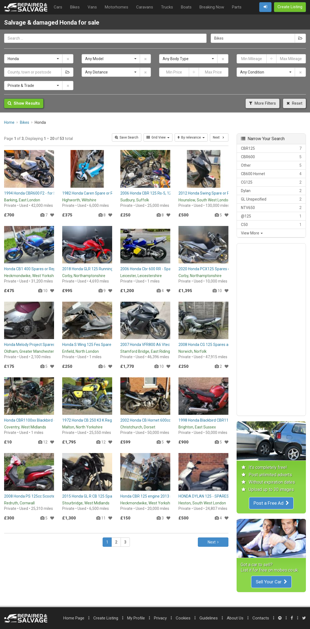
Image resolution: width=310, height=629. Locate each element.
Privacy (160, 618)
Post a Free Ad (271, 503)
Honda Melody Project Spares (29, 344)
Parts (237, 7)
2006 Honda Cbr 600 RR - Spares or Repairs (157, 269)
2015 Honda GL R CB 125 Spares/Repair (96, 496)
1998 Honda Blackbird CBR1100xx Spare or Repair (221, 420)
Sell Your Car (271, 581)
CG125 (271, 182)
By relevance (191, 137)
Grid (158, 137)
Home (73, 618)
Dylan (271, 190)
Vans (92, 7)
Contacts (260, 618)
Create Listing (105, 618)
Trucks (167, 7)
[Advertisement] (271, 330)
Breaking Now (211, 7)
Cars (58, 7)
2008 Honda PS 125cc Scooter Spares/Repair (43, 496)
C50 (271, 224)
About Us (235, 618)
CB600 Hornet (271, 174)
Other (271, 165)
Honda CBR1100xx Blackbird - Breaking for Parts (45, 420)
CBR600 (271, 157)
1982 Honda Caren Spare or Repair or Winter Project (106, 193)
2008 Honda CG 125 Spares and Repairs (212, 344)
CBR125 (271, 148)
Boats (186, 7)
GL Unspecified (271, 199)
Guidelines (208, 618)
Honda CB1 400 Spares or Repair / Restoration (44, 269)
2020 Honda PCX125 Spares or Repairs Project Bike (222, 269)
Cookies (183, 618)
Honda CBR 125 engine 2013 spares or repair (158, 496)
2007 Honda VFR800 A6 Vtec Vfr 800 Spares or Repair (166, 344)
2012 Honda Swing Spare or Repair (208, 193)
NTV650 (271, 207)
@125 (271, 216)
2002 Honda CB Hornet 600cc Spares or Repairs (161, 420)
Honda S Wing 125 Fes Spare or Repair (95, 344)
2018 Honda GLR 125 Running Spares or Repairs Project (109, 269)
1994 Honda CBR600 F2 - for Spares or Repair (43, 193)
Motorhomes (116, 7)
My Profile (136, 618)
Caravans (144, 7)
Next (213, 542)
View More (252, 233)
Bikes (75, 7)
